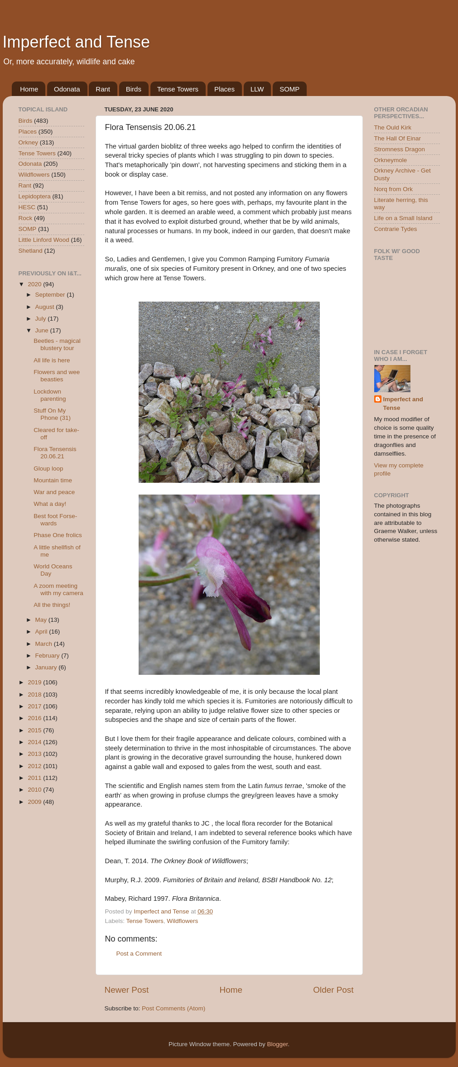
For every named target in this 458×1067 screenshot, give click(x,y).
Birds (133, 89)
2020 (35, 284)
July (41, 318)
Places (224, 89)
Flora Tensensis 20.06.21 (55, 453)
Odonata (67, 89)
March (44, 643)
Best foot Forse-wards (55, 520)
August (45, 306)
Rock (26, 218)
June (42, 330)
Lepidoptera (35, 196)
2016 (35, 718)
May (41, 619)
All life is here (52, 360)
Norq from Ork (393, 189)
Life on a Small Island (403, 218)
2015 (35, 730)
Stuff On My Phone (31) (52, 414)
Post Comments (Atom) (173, 1008)
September (51, 294)
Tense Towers (177, 89)
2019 (35, 682)
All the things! (52, 604)
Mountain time (53, 480)
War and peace (54, 492)
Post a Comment (139, 953)
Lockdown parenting (50, 395)
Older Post (333, 990)
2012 (35, 766)
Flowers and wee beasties (57, 376)
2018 (35, 694)
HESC (27, 207)
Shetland (31, 250)
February (48, 655)
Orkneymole (390, 160)
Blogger (277, 1044)
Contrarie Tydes (395, 229)
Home (29, 89)
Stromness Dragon (399, 149)
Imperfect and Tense (76, 42)
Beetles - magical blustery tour (57, 344)
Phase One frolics (58, 535)
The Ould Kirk (393, 127)
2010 (35, 789)
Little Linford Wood (44, 239)
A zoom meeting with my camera (58, 589)
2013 (35, 753)
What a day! (50, 503)
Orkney (29, 142)
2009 (35, 801)
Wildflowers (182, 921)
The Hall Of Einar (397, 138)
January (47, 667)
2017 (35, 706)
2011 (35, 777)
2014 (35, 742)
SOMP (289, 89)
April (42, 631)
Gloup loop (48, 468)
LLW (257, 89)
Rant (103, 89)
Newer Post (127, 990)
